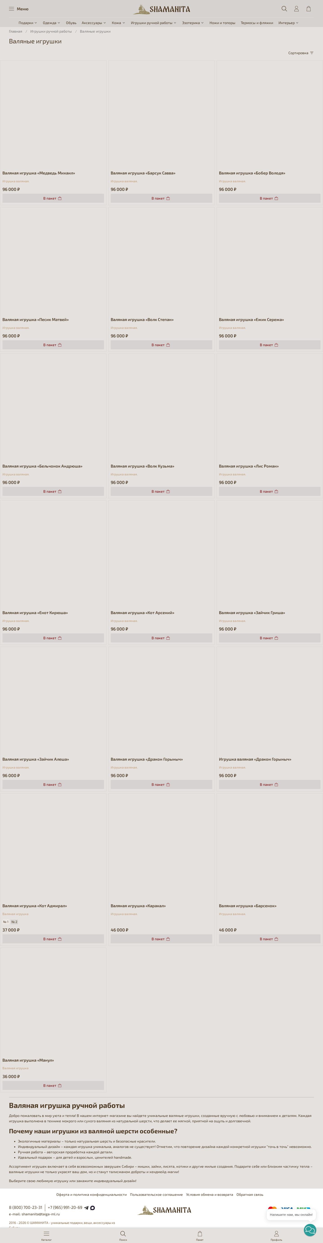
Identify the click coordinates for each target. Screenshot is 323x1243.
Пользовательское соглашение (156, 1194)
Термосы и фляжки (257, 22)
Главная (15, 31)
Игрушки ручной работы (154, 22)
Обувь (71, 22)
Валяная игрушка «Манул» (28, 1060)
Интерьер (289, 22)
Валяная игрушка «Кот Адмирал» (34, 905)
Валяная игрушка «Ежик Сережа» (251, 319)
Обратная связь (250, 1194)
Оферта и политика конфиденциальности (91, 1194)
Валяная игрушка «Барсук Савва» (143, 172)
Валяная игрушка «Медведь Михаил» (38, 172)
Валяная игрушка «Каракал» (138, 905)
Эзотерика (193, 22)
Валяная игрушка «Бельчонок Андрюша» (42, 465)
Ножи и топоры (222, 22)
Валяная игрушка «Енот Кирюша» (35, 612)
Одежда (52, 22)
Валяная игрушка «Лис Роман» (249, 465)
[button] (310, 1230)
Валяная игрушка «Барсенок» (248, 905)
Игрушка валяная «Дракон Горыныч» (255, 759)
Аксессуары (94, 22)
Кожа (118, 22)
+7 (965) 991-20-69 (65, 1207)
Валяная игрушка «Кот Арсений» (142, 612)
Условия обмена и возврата (209, 1194)
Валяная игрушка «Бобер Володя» (252, 172)
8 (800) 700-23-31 (25, 1207)
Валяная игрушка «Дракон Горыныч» (147, 759)
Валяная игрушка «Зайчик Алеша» (35, 759)
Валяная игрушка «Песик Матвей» (35, 319)
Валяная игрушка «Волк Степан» (142, 319)
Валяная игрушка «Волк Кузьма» (142, 465)
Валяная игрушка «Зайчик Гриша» (252, 612)
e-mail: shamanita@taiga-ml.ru (34, 1214)
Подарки (28, 22)
